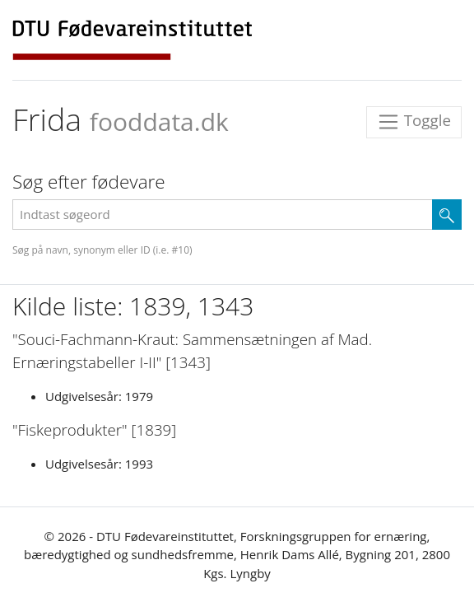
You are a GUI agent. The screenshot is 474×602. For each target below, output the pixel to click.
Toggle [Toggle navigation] (414, 122)
